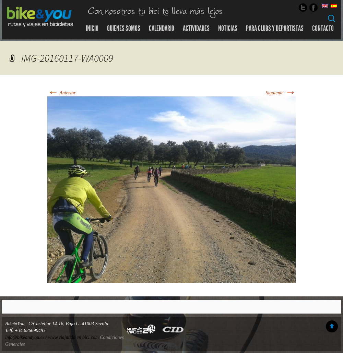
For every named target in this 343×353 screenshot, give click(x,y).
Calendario (161, 28)
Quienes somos (123, 28)
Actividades (196, 28)
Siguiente (280, 92)
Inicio (92, 28)
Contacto (323, 28)
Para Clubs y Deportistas (275, 28)
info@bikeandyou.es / (26, 337)
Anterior (61, 92)
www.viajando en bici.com (73, 337)
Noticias (227, 28)
